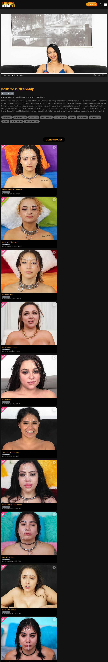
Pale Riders (6, 288)
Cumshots (33, 117)
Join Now (92, 4)
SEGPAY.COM (48, 654)
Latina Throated (9, 439)
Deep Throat (46, 117)
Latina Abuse (16, 121)
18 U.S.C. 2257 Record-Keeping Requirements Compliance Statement (54, 643)
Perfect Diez (7, 238)
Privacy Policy (50, 649)
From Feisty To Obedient (12, 187)
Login (24, 649)
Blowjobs (7, 117)
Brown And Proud (62, 238)
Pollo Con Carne (9, 388)
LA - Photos (95, 117)
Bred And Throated (63, 187)
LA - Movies (82, 117)
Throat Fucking (31, 121)
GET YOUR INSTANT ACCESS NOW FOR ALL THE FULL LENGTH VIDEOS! (54, 501)
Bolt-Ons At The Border (12, 338)
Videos (18, 649)
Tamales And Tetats (63, 288)
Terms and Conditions (35, 649)
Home (12, 649)
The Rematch (61, 439)
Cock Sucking (20, 117)
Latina (5, 121)
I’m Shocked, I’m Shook (64, 388)
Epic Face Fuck (61, 338)
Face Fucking (60, 117)
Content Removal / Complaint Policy (84, 649)
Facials (72, 117)
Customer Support (63, 649)
